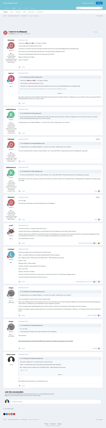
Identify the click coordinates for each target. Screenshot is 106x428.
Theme (47, 424)
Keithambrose (11, 109)
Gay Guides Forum (10, 3)
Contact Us (53, 424)
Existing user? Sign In (88, 3)
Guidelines (18, 12)
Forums (5, 12)
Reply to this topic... (17, 401)
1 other (91, 281)
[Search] (84, 8)
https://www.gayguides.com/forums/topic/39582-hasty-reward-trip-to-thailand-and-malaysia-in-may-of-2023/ (46, 341)
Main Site (7, 8)
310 (11, 86)
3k (11, 53)
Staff (24, 12)
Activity (25, 8)
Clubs (11, 12)
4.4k (11, 122)
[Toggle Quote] (20, 77)
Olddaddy (12, 33)
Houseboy (32, 8)
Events (19, 8)
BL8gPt (82, 281)
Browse (13, 8)
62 (11, 262)
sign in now (38, 394)
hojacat (10, 73)
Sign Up (99, 3)
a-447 (11, 225)
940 (11, 238)
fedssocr (81, 243)
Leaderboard (40, 12)
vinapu (95, 191)
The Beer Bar (27, 33)
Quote (23, 67)
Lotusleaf (11, 249)
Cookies (59, 424)
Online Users (31, 12)
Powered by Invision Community (53, 425)
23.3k (11, 301)
